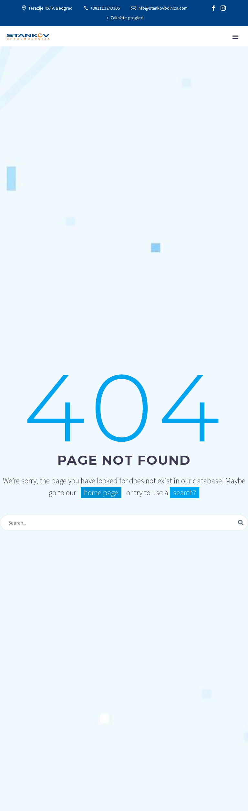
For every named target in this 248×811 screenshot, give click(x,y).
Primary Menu (235, 37)
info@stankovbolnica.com (163, 8)
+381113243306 (105, 8)
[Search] (124, 523)
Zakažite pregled (126, 18)
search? (184, 493)
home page (101, 493)
